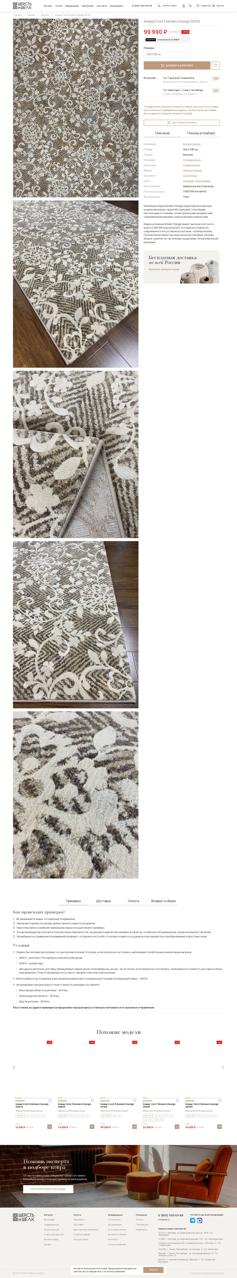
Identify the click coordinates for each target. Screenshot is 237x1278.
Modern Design (192, 144)
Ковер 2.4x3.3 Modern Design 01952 (117, 1105)
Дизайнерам (115, 1224)
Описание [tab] (162, 133)
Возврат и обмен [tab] (163, 901)
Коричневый (203, 181)
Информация (72, 5)
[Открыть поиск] (190, 5)
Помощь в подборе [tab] (201, 133)
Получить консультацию (164, 269)
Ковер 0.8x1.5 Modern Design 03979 (32, 1105)
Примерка (79, 1219)
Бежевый (188, 181)
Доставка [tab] (103, 901)
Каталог (48, 5)
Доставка (79, 1224)
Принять (153, 1270)
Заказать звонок (167, 5)
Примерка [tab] (73, 901)
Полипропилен (192, 160)
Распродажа (116, 5)
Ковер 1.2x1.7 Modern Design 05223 (159, 1105)
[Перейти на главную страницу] (22, 5)
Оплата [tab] (133, 901)
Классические (51, 1229)
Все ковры (49, 1219)
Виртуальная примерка (182, 123)
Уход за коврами (117, 1244)
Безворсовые (51, 1239)
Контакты (102, 5)
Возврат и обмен (117, 1234)
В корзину (49, 1126)
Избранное (203, 5)
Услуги (58, 5)
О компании (114, 1219)
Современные (191, 165)
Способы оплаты (117, 1229)
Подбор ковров (82, 1234)
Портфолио (88, 5)
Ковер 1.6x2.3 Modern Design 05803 (74, 1105)
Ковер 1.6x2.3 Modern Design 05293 (202, 1105)
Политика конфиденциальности (207, 1273)
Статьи (139, 1219)
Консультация (81, 1239)
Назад (18, 15)
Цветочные (190, 175)
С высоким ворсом (54, 1234)
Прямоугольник (192, 170)
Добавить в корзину (177, 65)
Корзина (218, 5)
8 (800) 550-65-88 (142, 5)
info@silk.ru (164, 1219)
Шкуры (47, 1244)
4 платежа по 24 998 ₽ (168, 39)
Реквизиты (141, 1229)
